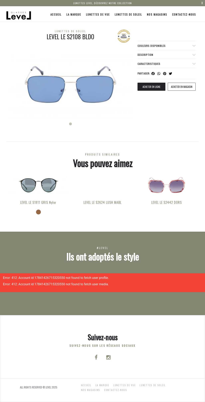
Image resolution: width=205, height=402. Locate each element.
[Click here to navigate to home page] (19, 14)
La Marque (73, 14)
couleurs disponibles (152, 45)
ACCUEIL (55, 14)
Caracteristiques (149, 63)
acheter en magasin (181, 87)
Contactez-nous (184, 14)
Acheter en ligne (151, 87)
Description (145, 54)
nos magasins (157, 14)
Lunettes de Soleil (128, 14)
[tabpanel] (70, 84)
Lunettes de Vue (98, 14)
